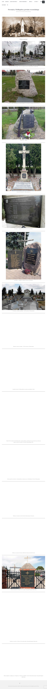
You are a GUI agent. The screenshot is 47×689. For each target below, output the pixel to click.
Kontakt (42, 1)
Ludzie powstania (13, 1)
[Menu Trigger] (43, 2)
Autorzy (36, 1)
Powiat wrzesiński (23, 1)
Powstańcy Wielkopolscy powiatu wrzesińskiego (23, 9)
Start (3, 1)
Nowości (7, 1)
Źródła (30, 1)
